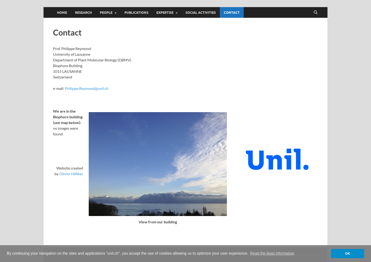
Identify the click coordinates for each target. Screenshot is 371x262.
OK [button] (347, 253)
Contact (232, 12)
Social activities (201, 12)
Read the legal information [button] (272, 253)
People (106, 12)
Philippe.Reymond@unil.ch (86, 88)
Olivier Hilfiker (71, 173)
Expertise (164, 12)
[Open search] (315, 12)
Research (83, 12)
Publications (136, 12)
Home (62, 12)
